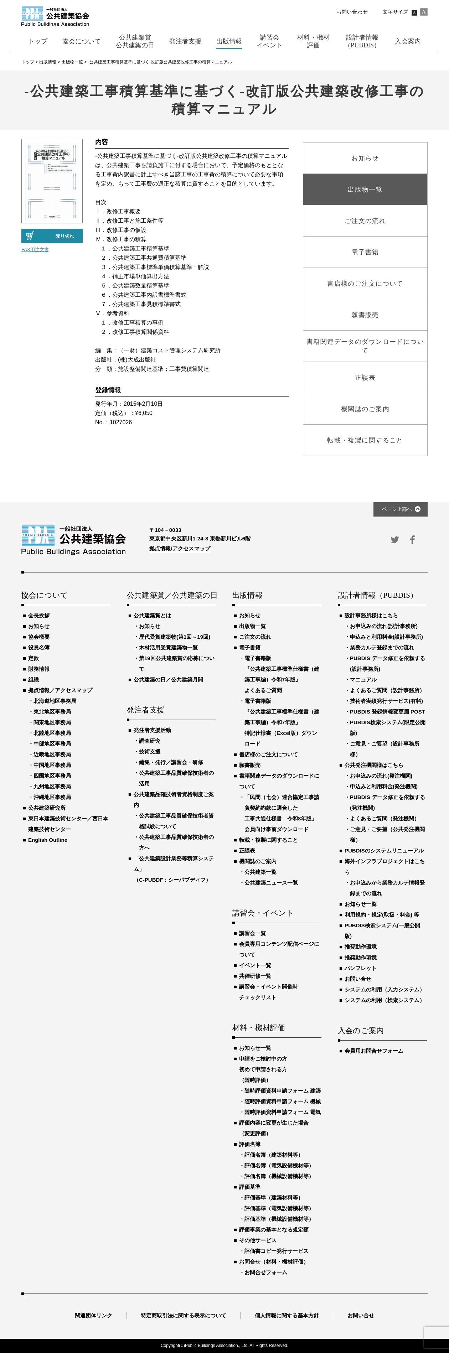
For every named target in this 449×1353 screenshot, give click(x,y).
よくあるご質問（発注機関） (384, 818)
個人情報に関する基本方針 (287, 1315)
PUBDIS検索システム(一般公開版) (382, 930)
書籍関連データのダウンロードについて (279, 781)
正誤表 (247, 850)
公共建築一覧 (260, 872)
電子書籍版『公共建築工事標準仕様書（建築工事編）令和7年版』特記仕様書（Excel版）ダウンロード (281, 722)
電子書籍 (249, 647)
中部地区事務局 (52, 744)
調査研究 (149, 741)
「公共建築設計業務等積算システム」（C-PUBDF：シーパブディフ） (174, 869)
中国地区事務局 (52, 765)
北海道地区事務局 (54, 701)
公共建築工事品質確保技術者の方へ (176, 842)
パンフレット (361, 968)
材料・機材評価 (258, 1028)
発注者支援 (146, 710)
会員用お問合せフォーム (374, 1051)
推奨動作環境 (361, 947)
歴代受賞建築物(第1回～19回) (174, 637)
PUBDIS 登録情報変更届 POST (387, 712)
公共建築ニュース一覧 (271, 883)
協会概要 (39, 637)
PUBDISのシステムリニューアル (384, 850)
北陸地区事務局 (52, 733)
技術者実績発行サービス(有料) (386, 701)
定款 (33, 658)
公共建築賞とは (152, 615)
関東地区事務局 (52, 722)
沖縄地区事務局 (52, 797)
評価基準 (249, 1187)
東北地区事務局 (52, 712)
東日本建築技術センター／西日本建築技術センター (68, 823)
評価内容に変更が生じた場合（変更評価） (274, 1128)
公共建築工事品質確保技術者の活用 (176, 778)
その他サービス (258, 1240)
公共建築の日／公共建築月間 (168, 679)
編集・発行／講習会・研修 (171, 762)
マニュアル (363, 679)
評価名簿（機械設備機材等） (279, 1176)
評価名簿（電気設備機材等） (279, 1165)
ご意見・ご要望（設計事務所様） (384, 749)
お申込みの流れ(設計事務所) (384, 626)
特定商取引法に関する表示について (183, 1315)
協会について (44, 596)
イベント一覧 (255, 965)
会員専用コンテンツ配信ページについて (279, 949)
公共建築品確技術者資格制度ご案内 (174, 799)
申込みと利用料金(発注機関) (384, 786)
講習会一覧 (252, 933)
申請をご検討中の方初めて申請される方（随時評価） (263, 1069)
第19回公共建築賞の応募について (177, 663)
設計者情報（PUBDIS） (378, 596)
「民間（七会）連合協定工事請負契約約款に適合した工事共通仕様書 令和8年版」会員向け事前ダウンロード (281, 813)
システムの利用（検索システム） (385, 1000)
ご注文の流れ (255, 637)
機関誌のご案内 (258, 861)
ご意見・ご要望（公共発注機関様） (387, 834)
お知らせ (39, 626)
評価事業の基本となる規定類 (274, 1230)
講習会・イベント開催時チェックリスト (268, 992)
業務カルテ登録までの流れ (382, 647)
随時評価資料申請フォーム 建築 (282, 1091)
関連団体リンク (93, 1315)
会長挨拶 (39, 615)
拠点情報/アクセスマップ (179, 548)
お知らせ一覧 (255, 1048)
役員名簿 (39, 647)
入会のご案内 (361, 1031)
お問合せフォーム (265, 1272)
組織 (33, 679)
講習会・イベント (263, 913)
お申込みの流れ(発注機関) (381, 776)
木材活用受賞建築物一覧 (168, 647)
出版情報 (247, 596)
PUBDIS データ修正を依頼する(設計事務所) (387, 663)
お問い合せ (358, 979)
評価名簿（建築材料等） (273, 1155)
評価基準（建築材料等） (273, 1197)
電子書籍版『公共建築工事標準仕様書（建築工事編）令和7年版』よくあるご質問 (281, 674)
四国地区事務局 (52, 776)
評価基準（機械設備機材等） (279, 1219)
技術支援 (149, 751)
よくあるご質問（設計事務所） (387, 690)
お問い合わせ (352, 12)
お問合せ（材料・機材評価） (274, 1262)
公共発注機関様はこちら (374, 765)
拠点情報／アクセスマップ (60, 690)
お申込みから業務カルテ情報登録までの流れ (387, 888)
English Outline (47, 840)
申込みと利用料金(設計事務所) (386, 637)
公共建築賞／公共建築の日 (171, 596)
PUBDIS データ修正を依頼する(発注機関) (387, 802)
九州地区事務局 (52, 786)
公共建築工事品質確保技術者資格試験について (176, 821)
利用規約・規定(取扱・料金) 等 (382, 915)
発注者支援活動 (152, 730)
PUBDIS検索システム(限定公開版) (387, 727)
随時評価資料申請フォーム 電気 (282, 1112)
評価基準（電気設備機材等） (279, 1208)
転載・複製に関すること (268, 840)
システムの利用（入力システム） (385, 989)
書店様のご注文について (268, 754)
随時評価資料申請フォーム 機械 (282, 1101)
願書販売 (249, 765)
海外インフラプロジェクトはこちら (385, 866)
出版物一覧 (252, 626)
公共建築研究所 (47, 808)
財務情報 (39, 669)
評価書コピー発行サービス (276, 1251)
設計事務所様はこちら (371, 615)
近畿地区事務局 (52, 754)
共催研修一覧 (255, 976)
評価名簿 (249, 1144)
